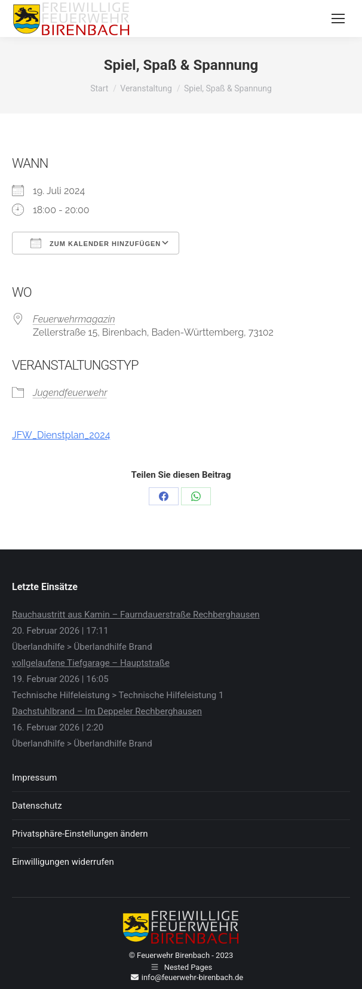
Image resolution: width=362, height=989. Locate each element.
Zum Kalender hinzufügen (95, 243)
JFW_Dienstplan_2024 (61, 435)
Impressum (34, 777)
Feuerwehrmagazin (74, 319)
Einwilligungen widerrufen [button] (63, 861)
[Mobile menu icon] (338, 18)
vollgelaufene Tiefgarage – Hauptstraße (91, 663)
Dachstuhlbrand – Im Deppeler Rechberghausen (107, 711)
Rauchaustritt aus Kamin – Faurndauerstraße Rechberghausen (136, 614)
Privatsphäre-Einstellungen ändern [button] (80, 833)
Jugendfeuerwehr (70, 392)
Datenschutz (37, 805)
